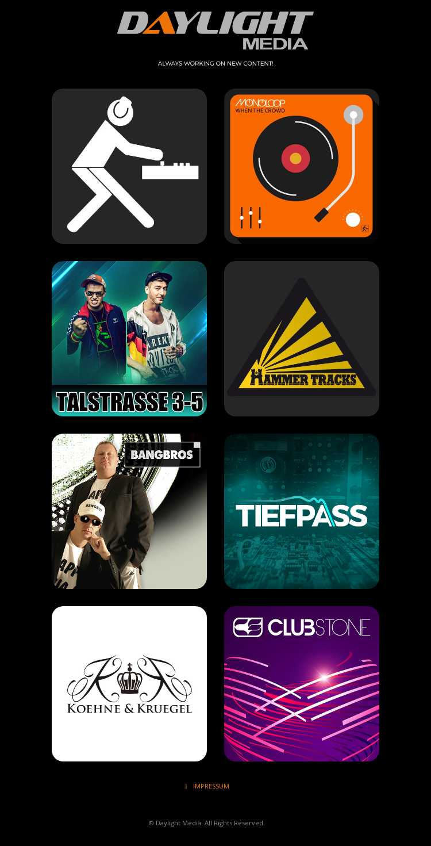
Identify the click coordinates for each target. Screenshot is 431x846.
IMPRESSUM (206, 786)
